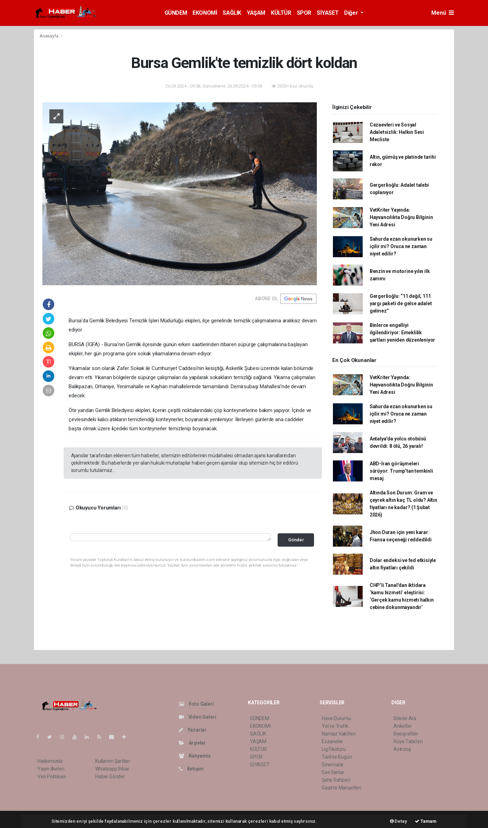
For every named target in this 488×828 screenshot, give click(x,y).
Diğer (351, 12)
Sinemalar (333, 764)
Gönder (296, 539)
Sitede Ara (404, 718)
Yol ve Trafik (335, 726)
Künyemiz (195, 756)
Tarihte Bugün (337, 757)
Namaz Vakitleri (339, 734)
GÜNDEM (176, 12)
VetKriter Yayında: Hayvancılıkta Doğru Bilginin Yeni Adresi (401, 217)
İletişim (191, 769)
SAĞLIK (232, 12)
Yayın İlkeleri (50, 769)
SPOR (304, 12)
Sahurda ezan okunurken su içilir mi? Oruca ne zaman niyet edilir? (401, 246)
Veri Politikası (51, 776)
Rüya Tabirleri (408, 741)
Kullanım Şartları (112, 761)
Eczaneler (332, 741)
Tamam (426, 821)
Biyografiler (405, 734)
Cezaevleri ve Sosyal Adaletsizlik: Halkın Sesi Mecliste (397, 132)
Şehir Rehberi (336, 780)
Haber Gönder (110, 776)
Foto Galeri (196, 704)
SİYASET (328, 12)
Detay (398, 821)
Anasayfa (49, 36)
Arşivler (192, 743)
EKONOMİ (205, 12)
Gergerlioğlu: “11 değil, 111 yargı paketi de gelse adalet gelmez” (401, 303)
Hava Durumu (336, 718)
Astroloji (402, 749)
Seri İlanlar (333, 772)
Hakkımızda (50, 761)
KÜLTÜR (281, 12)
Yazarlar (193, 730)
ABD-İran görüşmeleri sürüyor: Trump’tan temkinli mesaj (401, 471)
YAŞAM (256, 12)
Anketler (402, 726)
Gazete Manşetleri (341, 788)
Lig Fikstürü (334, 749)
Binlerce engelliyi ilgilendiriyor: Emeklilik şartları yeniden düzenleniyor (402, 332)
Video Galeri (197, 717)
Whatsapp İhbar (112, 769)
